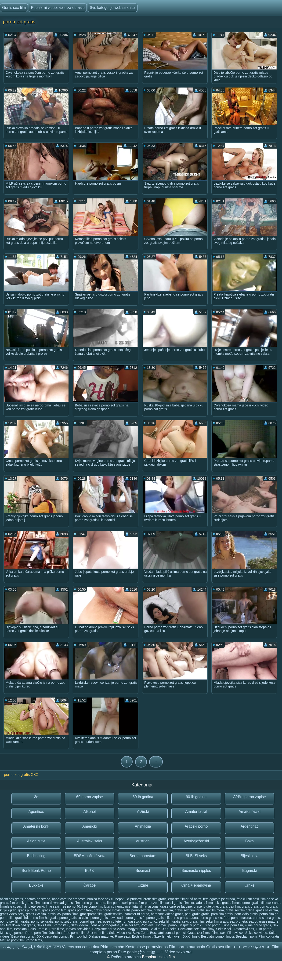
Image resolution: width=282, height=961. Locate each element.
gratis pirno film (29, 910)
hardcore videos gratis (167, 914)
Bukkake (36, 885)
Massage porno (11, 933)
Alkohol (89, 812)
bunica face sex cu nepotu (106, 899)
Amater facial (196, 812)
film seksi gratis (170, 903)
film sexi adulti (194, 903)
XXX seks (169, 929)
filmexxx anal (270, 903)
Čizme (142, 885)
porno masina (241, 918)
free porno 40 (70, 906)
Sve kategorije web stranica (113, 8)
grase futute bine (206, 906)
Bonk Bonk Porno (36, 871)
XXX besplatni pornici (52, 936)
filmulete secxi (33, 906)
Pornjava (148, 925)
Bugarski (249, 871)
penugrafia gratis (197, 914)
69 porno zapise (89, 797)
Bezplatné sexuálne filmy (196, 929)
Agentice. (36, 812)
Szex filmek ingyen (167, 936)
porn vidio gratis (246, 914)
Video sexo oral (178, 952)
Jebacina (55, 933)
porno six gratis (42, 921)
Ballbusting (36, 856)
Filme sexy (122, 936)
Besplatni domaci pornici (168, 933)
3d (36, 797)
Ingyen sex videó (78, 929)
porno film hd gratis (44, 918)
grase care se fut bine (176, 906)
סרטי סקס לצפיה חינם (251, 947)
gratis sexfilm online (240, 910)
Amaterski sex (243, 929)
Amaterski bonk (36, 826)
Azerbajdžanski (196, 841)
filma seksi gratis (218, 903)
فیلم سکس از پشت (19, 947)
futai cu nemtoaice (117, 906)
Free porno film (75, 933)
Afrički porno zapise (249, 797)
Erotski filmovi (142, 936)
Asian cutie (36, 841)
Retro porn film (36, 933)
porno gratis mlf (157, 918)
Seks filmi (44, 925)
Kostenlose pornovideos (146, 947)
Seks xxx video (256, 933)
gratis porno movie (107, 910)
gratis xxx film (36, 914)
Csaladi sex (130, 925)
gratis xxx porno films (63, 914)
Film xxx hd (78, 936)
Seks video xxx (120, 933)
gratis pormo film (54, 910)
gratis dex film (230, 906)
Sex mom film (97, 933)
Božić (89, 871)
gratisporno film (91, 914)
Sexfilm (155, 929)
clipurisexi (134, 899)
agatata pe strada (37, 899)
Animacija (143, 826)
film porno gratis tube (90, 903)
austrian (143, 841)
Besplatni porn (246, 936)
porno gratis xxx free (214, 918)
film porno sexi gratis (122, 903)
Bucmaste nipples (196, 871)
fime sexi (52, 906)
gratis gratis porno (255, 906)
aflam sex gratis (11, 899)
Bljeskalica (249, 856)
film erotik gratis (21, 903)
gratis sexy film (267, 910)
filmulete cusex (11, 906)
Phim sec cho (112, 947)
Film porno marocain (187, 947)
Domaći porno (166, 925)
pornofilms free (90, 921)
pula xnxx (150, 921)
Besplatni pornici (190, 925)
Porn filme (56, 929)
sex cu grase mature (263, 921)
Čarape (89, 885)
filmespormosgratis (245, 903)
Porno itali (61, 925)
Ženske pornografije (105, 925)
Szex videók (79, 925)
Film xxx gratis (269, 936)
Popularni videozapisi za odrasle (57, 8)
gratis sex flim (185, 910)
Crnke (250, 885)
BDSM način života (89, 856)
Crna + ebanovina (196, 885)
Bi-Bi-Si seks (196, 856)
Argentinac (250, 826)
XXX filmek (191, 936)
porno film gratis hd (14, 918)
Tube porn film (232, 925)
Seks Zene (140, 933)
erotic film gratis (154, 899)
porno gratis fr (134, 918)
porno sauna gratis (266, 918)
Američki (89, 826)
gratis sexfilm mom (210, 910)
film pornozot (148, 903)
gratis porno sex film (137, 910)
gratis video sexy (12, 914)
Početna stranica (126, 957)
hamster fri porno (136, 914)
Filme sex (218, 933)
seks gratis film (193, 921)
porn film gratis (222, 914)
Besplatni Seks (25, 929)
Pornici (42, 929)
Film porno (264, 929)
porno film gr (268, 914)
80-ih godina (143, 797)
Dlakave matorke (100, 936)
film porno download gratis (54, 903)
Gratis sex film (14, 8)
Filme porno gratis (258, 925)
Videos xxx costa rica (80, 947)
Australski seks (89, 841)
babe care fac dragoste (69, 899)
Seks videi (224, 929)
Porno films (33, 940)
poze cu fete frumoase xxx (122, 921)
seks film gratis (170, 921)
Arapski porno (196, 826)
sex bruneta (238, 921)
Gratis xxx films (199, 933)
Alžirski (143, 812)
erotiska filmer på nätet (184, 899)
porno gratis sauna (184, 918)
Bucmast (143, 871)
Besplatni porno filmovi (217, 936)
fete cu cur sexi (248, 899)
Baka (249, 841)
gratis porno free (80, 910)
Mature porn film (12, 940)
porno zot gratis (66, 921)
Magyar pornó (138, 929)
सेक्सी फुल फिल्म (48, 947)
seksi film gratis (217, 921)
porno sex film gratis (14, 921)
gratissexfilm (113, 914)
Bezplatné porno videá (109, 929)
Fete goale (127, 952)
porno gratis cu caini (74, 918)
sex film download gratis (17, 925)
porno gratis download (106, 918)
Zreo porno (212, 925)
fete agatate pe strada (219, 899)
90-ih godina (196, 797)
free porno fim (92, 906)
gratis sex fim (163, 910)
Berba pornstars (143, 856)
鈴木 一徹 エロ (151, 952)
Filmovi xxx (235, 933)
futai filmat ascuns (145, 906)
